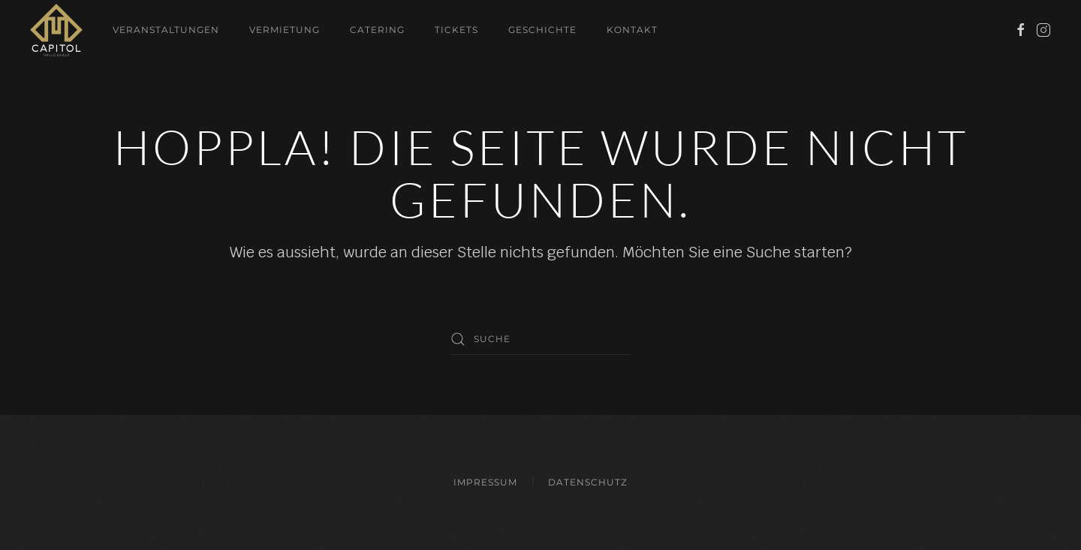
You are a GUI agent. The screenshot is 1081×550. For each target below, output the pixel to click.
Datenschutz (588, 482)
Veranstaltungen (166, 29)
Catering (377, 29)
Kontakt (632, 29)
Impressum (485, 482)
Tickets (456, 29)
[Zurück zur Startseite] (56, 30)
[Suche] (540, 339)
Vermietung (284, 29)
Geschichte (542, 29)
